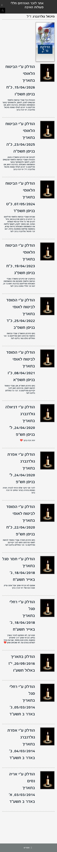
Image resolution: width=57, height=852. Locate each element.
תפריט (28, 848)
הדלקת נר (45, 49)
